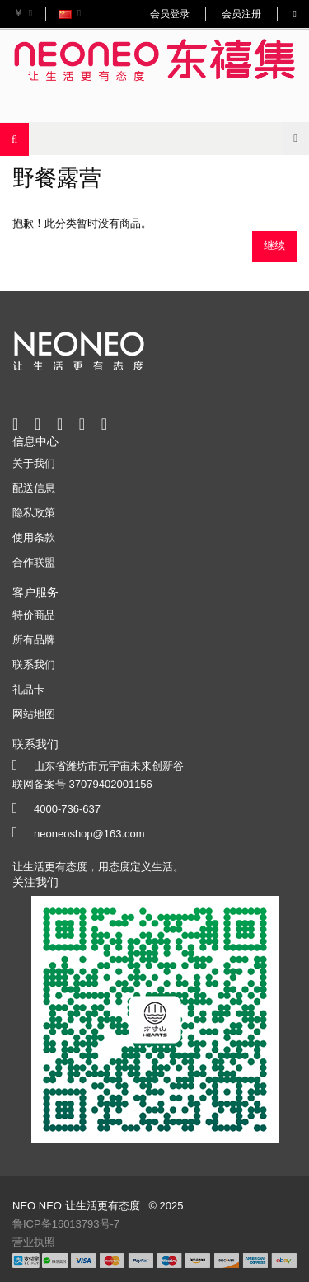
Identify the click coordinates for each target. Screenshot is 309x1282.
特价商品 (33, 615)
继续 (274, 245)
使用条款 (33, 537)
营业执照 (33, 1242)
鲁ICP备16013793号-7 (65, 1224)
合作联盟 (33, 562)
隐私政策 (33, 513)
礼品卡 (28, 689)
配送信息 (33, 488)
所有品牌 (33, 640)
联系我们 (33, 664)
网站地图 (33, 714)
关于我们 (33, 463)
